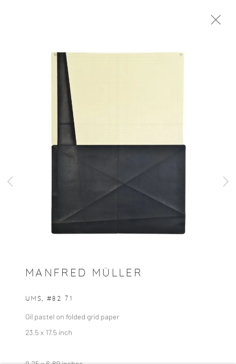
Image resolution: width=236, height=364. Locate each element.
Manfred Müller (84, 279)
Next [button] (226, 182)
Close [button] (223, 22)
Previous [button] (10, 182)
